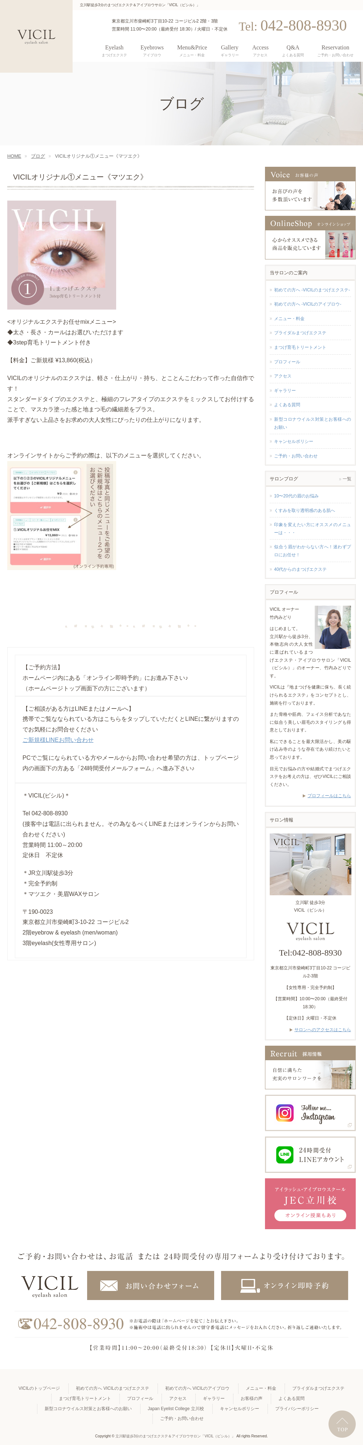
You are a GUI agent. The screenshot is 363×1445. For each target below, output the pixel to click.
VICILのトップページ (39, 1388)
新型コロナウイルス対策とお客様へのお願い (312, 423)
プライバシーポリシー (297, 1408)
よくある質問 (287, 404)
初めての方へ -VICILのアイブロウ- (307, 304)
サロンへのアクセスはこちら (322, 1029)
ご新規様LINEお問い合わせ (58, 740)
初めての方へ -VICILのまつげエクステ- (312, 289)
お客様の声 (251, 1398)
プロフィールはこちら (329, 795)
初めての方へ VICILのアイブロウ (197, 1388)
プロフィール (287, 361)
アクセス (282, 376)
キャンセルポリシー (293, 441)
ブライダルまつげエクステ (300, 332)
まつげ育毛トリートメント (300, 347)
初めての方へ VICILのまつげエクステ (112, 1388)
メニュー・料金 (289, 318)
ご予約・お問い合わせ (296, 456)
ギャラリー (285, 390)
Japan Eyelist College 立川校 (176, 1408)
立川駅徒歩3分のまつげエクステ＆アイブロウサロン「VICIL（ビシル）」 (175, 1436)
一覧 (347, 478)
